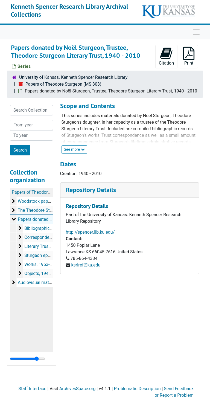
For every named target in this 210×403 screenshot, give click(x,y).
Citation (166, 56)
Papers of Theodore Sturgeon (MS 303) (63, 84)
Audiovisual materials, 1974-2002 (50, 282)
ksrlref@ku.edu (85, 265)
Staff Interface (32, 388)
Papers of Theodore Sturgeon (40, 192)
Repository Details (91, 189)
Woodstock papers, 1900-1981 (47, 201)
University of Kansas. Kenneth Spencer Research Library (73, 77)
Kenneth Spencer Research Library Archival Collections (69, 10)
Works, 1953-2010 (41, 264)
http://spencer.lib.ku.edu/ (90, 232)
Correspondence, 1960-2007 (51, 237)
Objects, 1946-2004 (43, 273)
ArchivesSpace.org (77, 388)
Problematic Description (137, 388)
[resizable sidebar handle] (27, 358)
